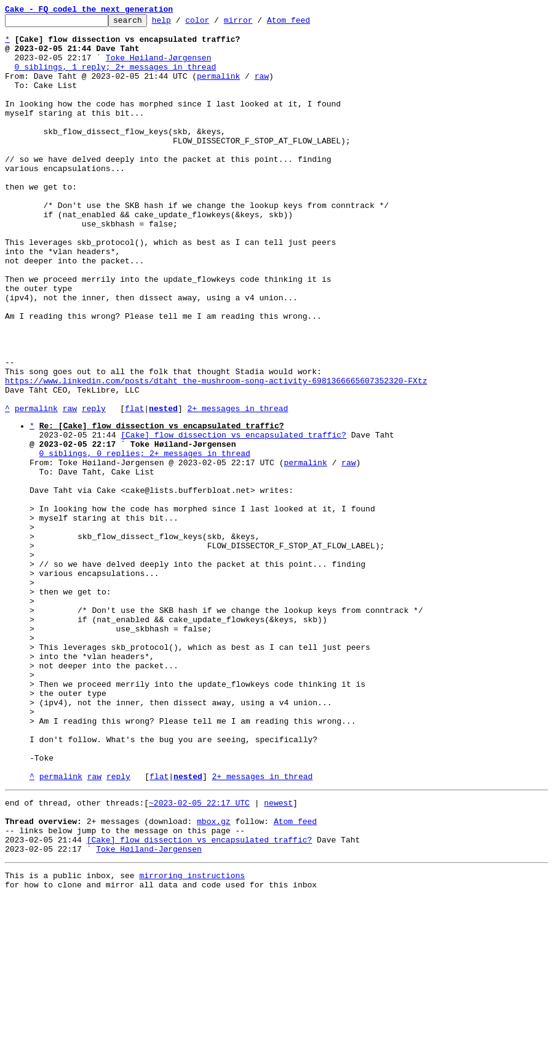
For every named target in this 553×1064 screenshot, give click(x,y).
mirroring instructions (192, 1039)
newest (278, 955)
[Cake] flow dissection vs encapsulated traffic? (233, 517)
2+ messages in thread (237, 487)
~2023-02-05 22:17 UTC (199, 955)
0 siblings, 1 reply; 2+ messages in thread (116, 77)
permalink (218, 88)
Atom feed (307, 23)
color (216, 23)
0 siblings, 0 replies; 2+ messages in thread (144, 539)
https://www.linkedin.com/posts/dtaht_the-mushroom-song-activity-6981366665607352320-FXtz (216, 454)
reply (94, 487)
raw (262, 88)
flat (134, 487)
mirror (257, 23)
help (180, 23)
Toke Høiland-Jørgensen (159, 66)
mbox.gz (214, 977)
